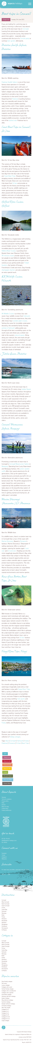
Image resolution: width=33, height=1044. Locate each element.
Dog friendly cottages (7, 981)
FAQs (3, 803)
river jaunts (21, 699)
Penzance (23, 541)
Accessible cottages (6, 994)
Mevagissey (4, 924)
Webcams (4, 859)
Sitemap (4, 797)
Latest (5, 753)
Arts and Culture (8, 776)
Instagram (4, 857)
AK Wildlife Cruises (8, 314)
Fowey (4, 723)
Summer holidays (6, 1002)
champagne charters (8, 270)
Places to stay (7, 768)
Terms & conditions (6, 799)
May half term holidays (7, 1000)
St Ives (15, 183)
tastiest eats (13, 120)
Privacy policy (5, 801)
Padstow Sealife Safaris (9, 82)
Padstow (15, 99)
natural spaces (20, 335)
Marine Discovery (7, 541)
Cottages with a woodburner (9, 990)
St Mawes (4, 930)
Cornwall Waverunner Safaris (19, 464)
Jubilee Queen (26, 389)
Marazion (4, 922)
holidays (15, 3)
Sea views (4, 983)
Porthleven (4, 926)
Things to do (7, 757)
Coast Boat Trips (9, 176)
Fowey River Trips (24, 689)
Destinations (8, 895)
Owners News (7, 783)
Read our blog (5, 806)
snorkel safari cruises (20, 321)
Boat (7, 741)
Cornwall (26, 29)
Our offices (4, 842)
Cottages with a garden (7, 992)
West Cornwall (5, 902)
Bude (3, 915)
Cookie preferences (6, 810)
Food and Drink (7, 764)
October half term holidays (8, 1003)
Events (5, 772)
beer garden (11, 41)
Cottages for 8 (5, 1015)
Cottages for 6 (5, 1013)
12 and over (12, 551)
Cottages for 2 (5, 1009)
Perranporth (5, 928)
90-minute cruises (8, 256)
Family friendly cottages (8, 989)
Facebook (4, 853)
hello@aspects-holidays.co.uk (9, 840)
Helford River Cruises (9, 251)
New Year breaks (6, 1007)
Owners (4, 804)
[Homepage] (4, 3)
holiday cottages (15, 737)
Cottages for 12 (6, 1018)
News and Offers (8, 779)
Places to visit (7, 761)
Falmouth (27, 316)
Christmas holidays (6, 1005)
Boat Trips (25, 743)
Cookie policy (5, 808)
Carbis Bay (4, 909)
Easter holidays (5, 998)
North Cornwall (5, 904)
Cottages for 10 (6, 1017)
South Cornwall (5, 905)
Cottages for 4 (5, 1011)
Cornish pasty (24, 38)
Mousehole (4, 920)
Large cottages (5, 1020)
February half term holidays (8, 996)
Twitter (3, 855)
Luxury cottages (6, 985)
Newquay (5, 466)
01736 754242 (6, 838)
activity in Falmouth (8, 328)
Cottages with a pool (7, 987)
